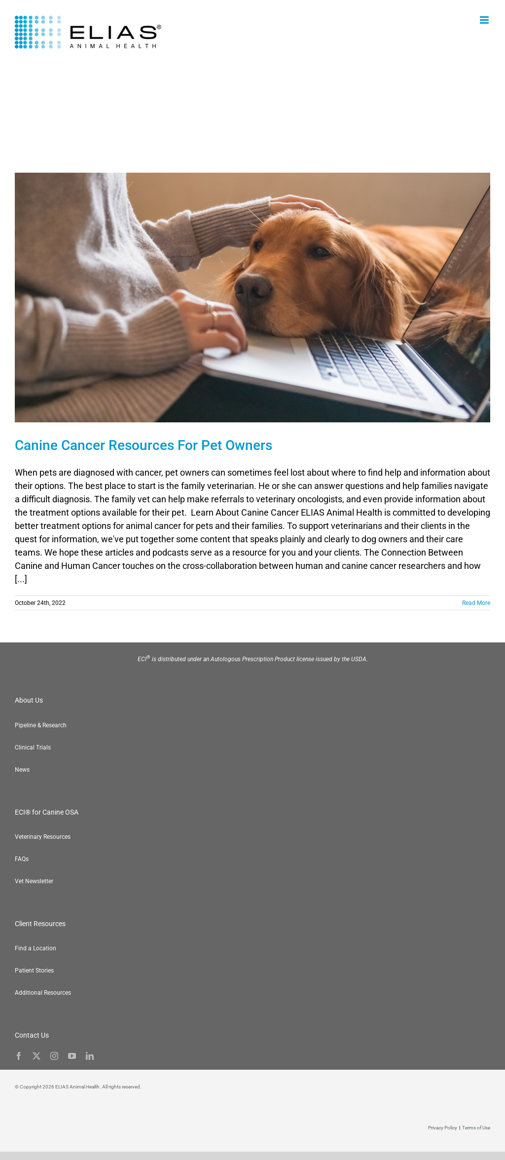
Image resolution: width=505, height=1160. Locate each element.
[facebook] (19, 1056)
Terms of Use (476, 1127)
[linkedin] (90, 1056)
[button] (485, 1140)
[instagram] (54, 1056)
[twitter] (36, 1056)
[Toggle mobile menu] (485, 20)
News (22, 769)
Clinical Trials (33, 747)
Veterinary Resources (43, 836)
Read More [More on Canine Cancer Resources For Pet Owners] (476, 602)
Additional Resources (43, 992)
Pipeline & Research (41, 725)
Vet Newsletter (34, 881)
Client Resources (40, 924)
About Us (29, 700)
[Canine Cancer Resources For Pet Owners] (252, 297)
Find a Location (35, 948)
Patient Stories (34, 970)
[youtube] (72, 1056)
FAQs (22, 859)
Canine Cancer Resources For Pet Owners (143, 445)
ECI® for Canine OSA (46, 812)
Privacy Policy (442, 1127)
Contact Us (32, 1035)
